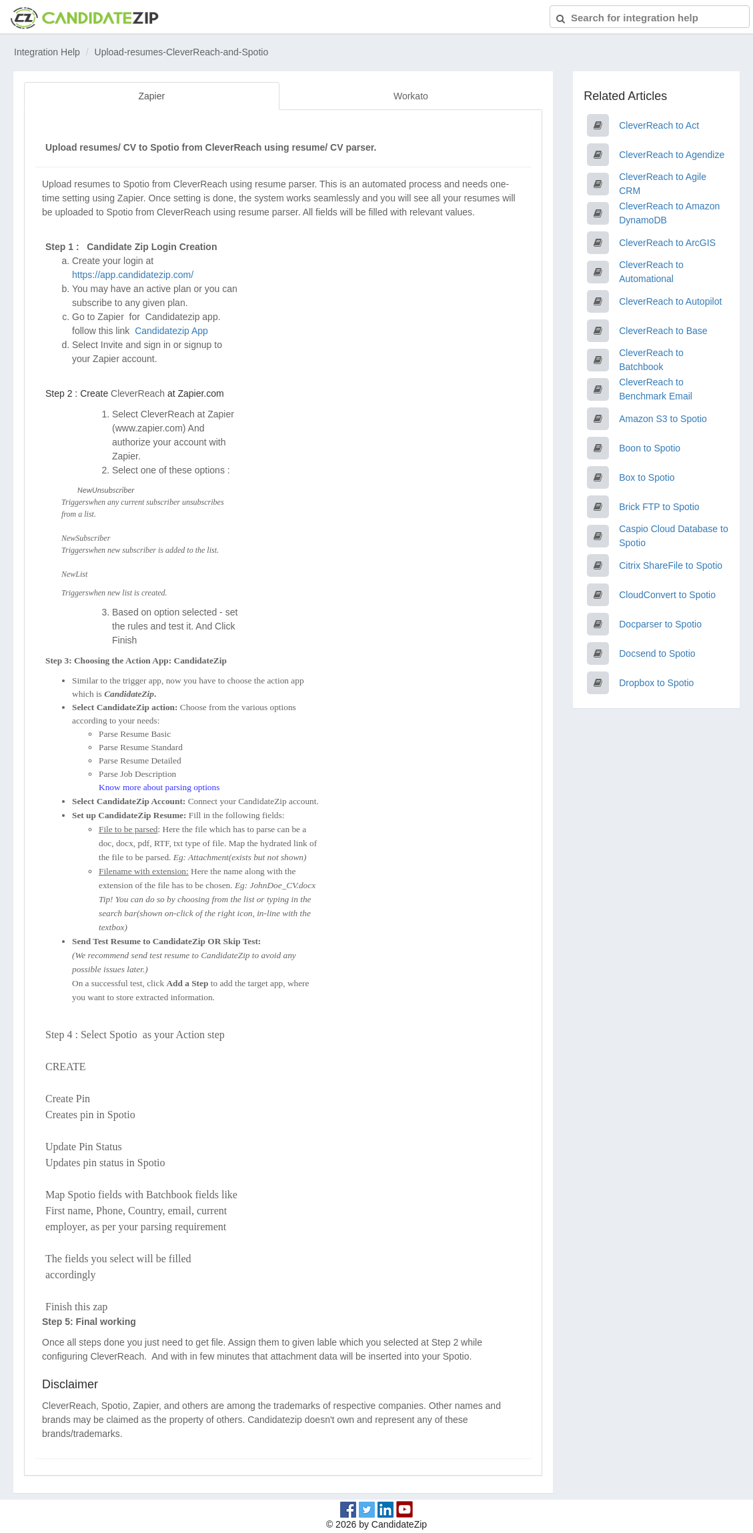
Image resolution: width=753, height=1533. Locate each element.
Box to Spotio (646, 477)
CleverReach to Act (659, 125)
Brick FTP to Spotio (659, 506)
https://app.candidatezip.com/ (132, 274)
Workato (411, 96)
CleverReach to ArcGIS (667, 242)
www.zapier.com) (150, 428)
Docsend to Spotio (657, 653)
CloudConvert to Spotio (667, 594)
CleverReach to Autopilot (670, 301)
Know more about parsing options (159, 787)
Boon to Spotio (649, 448)
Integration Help (47, 52)
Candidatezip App (173, 330)
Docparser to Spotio (660, 624)
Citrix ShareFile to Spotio (670, 565)
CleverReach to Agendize (671, 154)
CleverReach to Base (663, 330)
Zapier (151, 96)
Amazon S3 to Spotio (663, 418)
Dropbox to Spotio (656, 682)
